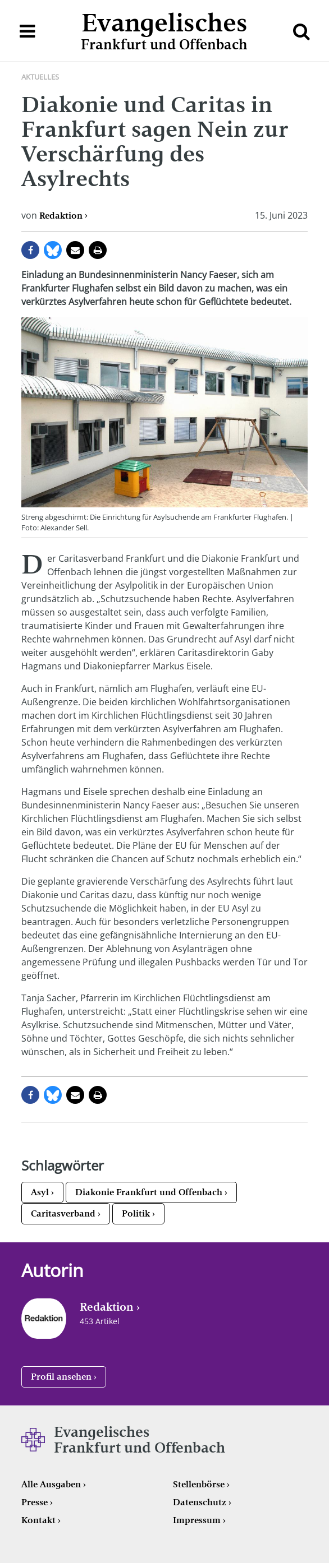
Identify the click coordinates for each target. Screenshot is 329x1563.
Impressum (197, 1520)
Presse (34, 1502)
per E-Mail (75, 250)
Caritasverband (63, 1213)
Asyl (40, 1192)
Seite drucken (98, 250)
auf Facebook (30, 250)
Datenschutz (199, 1502)
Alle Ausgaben (51, 1484)
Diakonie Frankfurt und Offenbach (148, 1192)
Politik (136, 1213)
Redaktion (61, 215)
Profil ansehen (61, 1376)
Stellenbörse (199, 1484)
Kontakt (38, 1520)
